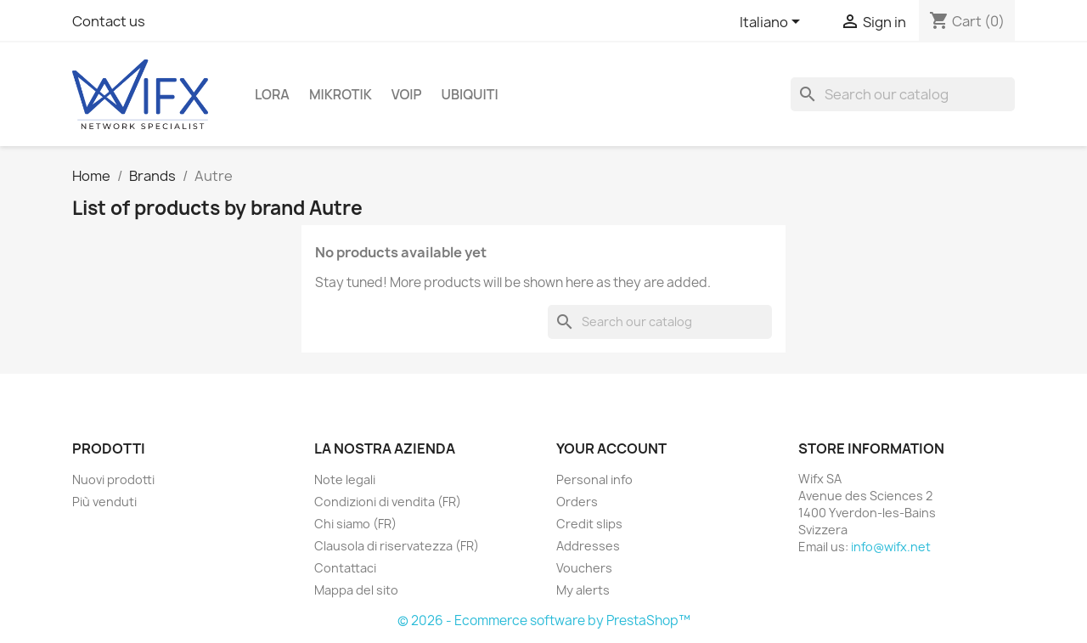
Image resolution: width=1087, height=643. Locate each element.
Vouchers (584, 568)
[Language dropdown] (773, 23)
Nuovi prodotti (113, 479)
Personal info (594, 479)
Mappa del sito (356, 590)
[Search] (903, 94)
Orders (577, 502)
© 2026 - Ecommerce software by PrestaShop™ (543, 620)
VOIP (406, 94)
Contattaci (345, 568)
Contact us (108, 21)
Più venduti (104, 502)
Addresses (588, 546)
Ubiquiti (470, 94)
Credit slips (589, 524)
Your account (611, 448)
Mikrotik (340, 94)
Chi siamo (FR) (355, 524)
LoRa (272, 94)
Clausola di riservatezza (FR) (396, 546)
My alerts (583, 590)
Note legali (344, 479)
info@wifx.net (891, 547)
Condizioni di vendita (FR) (387, 502)
